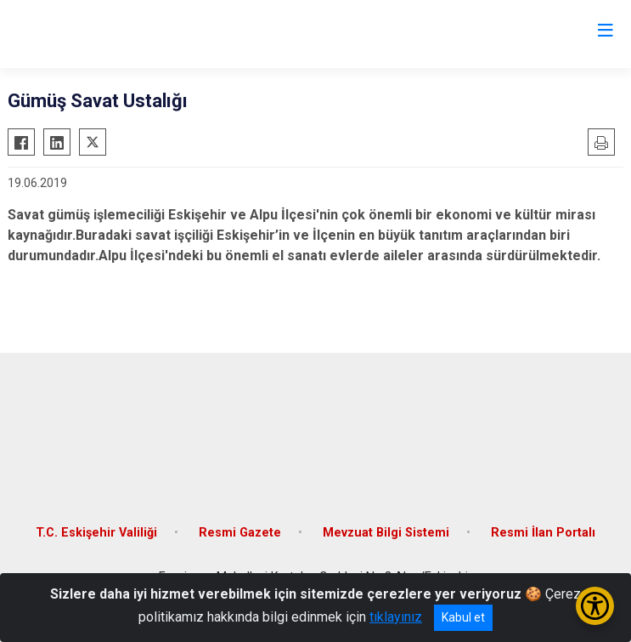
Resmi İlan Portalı (543, 533)
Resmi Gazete (240, 533)
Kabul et (463, 617)
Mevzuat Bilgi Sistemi (386, 533)
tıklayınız (395, 617)
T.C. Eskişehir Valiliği (96, 533)
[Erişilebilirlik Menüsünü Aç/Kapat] (595, 606)
